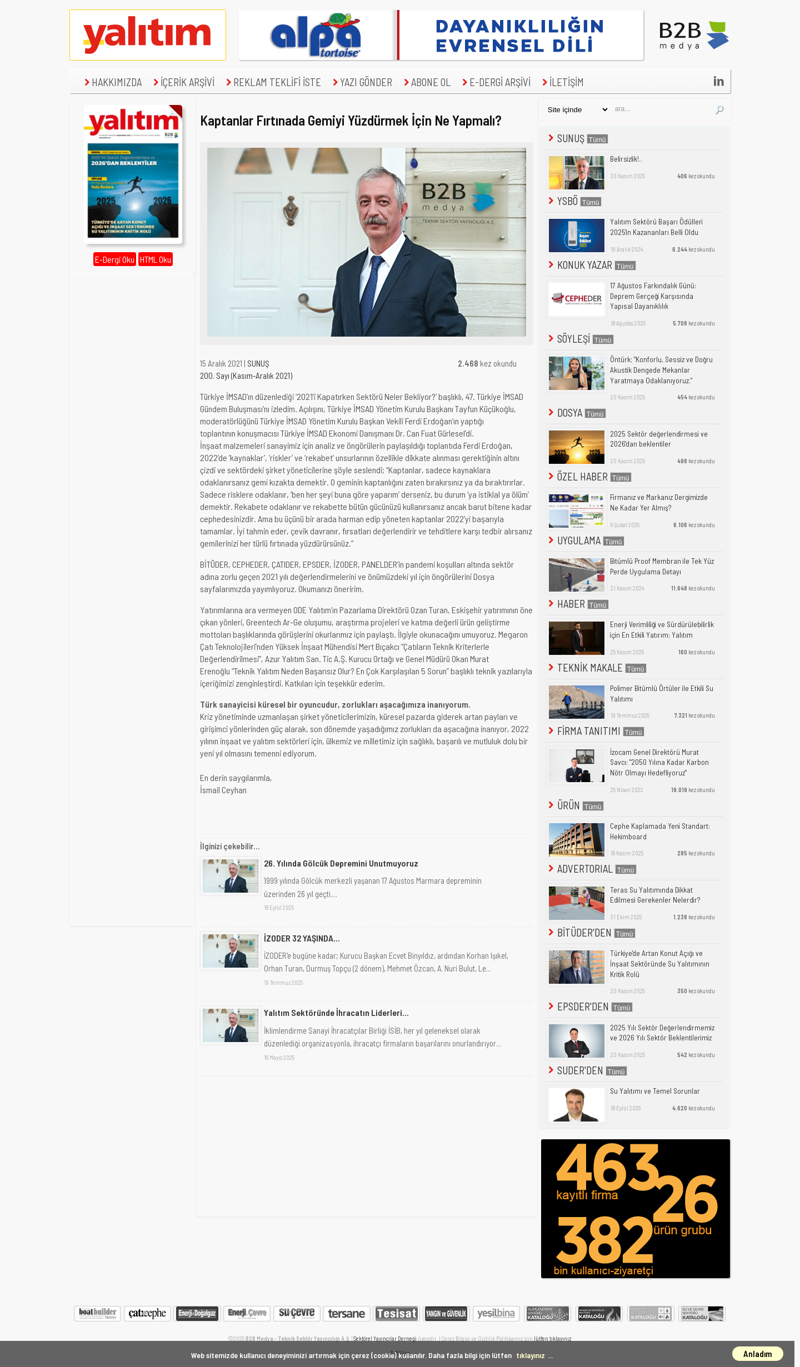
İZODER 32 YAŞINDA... (302, 938)
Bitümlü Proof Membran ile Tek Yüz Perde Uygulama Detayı (662, 566)
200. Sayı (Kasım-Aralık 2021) (246, 375)
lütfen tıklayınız (552, 1338)
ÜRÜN (575, 805)
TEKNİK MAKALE (596, 667)
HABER (577, 603)
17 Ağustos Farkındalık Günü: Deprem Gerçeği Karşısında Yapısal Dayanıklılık (653, 296)
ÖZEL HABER (589, 476)
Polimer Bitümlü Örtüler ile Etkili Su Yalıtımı (661, 693)
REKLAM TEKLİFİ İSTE (272, 82)
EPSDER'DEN (589, 1006)
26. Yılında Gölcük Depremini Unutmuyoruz (341, 863)
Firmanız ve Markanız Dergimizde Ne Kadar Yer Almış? (659, 502)
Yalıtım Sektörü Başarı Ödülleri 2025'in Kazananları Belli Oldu (656, 227)
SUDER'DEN (586, 1070)
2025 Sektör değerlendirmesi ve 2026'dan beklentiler (659, 439)
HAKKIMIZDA (112, 82)
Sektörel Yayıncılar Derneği (385, 1338)
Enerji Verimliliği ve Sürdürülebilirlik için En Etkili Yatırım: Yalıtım (662, 629)
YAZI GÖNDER (361, 82)
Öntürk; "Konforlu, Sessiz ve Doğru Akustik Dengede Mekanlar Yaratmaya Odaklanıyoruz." (661, 369)
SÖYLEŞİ (580, 338)
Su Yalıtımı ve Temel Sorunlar (655, 1090)
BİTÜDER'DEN (591, 932)
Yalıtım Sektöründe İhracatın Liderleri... (336, 1012)
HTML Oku (155, 259)
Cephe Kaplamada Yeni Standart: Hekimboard (660, 831)
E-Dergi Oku (114, 259)
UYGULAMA (585, 540)
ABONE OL (426, 82)
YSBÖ (574, 200)
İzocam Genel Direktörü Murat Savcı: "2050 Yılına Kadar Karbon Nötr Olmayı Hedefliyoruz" (659, 762)
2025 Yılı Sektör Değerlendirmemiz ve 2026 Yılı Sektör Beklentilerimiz (662, 1033)
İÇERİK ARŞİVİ (182, 82)
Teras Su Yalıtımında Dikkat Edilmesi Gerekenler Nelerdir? (655, 895)
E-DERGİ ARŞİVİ (495, 82)
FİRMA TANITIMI (595, 730)
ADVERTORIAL (591, 868)
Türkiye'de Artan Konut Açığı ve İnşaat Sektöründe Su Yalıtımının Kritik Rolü (659, 963)
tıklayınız (530, 1355)
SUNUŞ (258, 363)
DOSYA (576, 412)
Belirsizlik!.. (626, 158)
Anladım (757, 1354)
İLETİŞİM (561, 82)
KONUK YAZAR (591, 264)
